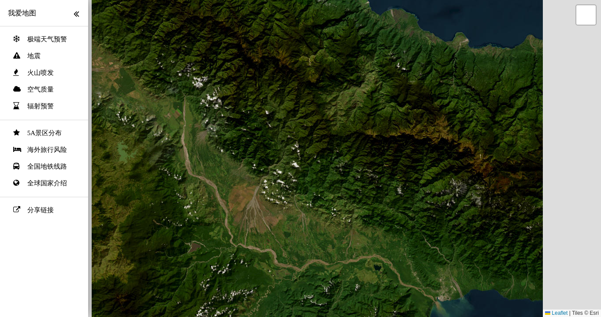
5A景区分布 (44, 132)
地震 (34, 55)
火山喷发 (40, 72)
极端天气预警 (47, 39)
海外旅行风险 (47, 149)
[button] (586, 15)
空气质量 (40, 89)
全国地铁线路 (47, 166)
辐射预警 (40, 106)
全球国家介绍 (47, 183)
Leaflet (556, 313)
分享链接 (40, 210)
